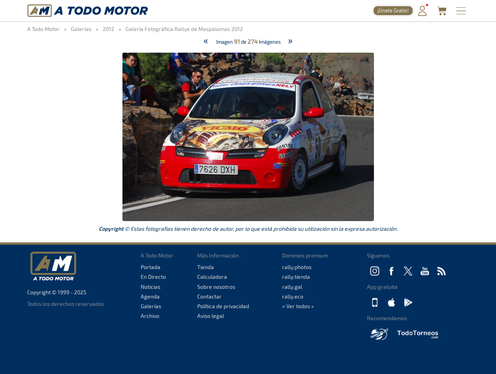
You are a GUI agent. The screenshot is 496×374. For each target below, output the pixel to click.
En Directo (153, 276)
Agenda (150, 296)
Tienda (205, 267)
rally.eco (292, 296)
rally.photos (297, 267)
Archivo (150, 315)
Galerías (151, 306)
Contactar (209, 296)
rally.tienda (296, 276)
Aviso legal (210, 315)
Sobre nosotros (216, 286)
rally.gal (292, 286)
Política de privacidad (223, 306)
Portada (150, 267)
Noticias (150, 286)
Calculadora (212, 276)
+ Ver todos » (298, 306)
